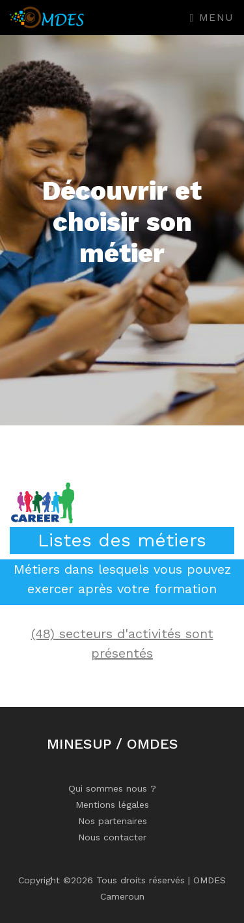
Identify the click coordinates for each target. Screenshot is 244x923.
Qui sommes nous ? (112, 788)
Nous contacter (112, 837)
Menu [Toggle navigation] (212, 17)
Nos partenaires (112, 821)
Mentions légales (112, 804)
